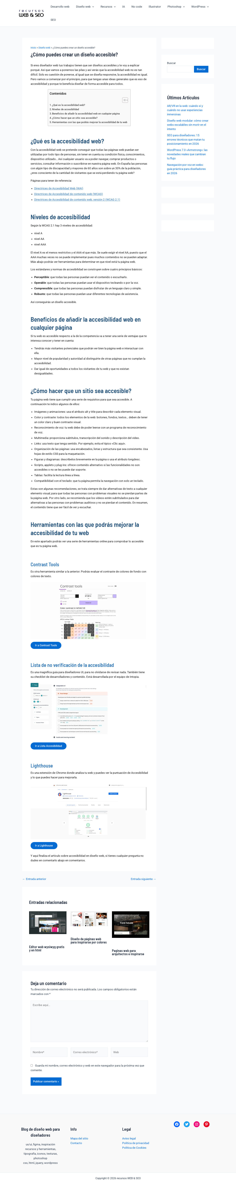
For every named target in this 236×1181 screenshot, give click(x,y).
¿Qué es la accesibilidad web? (68, 92)
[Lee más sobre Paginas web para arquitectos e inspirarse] (130, 912)
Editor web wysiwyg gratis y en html (46, 936)
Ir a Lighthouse (44, 833)
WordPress (194, 6)
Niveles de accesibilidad (65, 96)
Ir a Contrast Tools (46, 632)
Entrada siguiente (143, 867)
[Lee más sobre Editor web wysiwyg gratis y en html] (47, 910)
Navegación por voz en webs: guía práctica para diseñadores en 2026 (186, 156)
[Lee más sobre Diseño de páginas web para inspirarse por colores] (89, 907)
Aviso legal (129, 1127)
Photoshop (171, 6)
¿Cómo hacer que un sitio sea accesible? (75, 104)
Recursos (107, 6)
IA (122, 6)
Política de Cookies (134, 1136)
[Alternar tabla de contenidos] (123, 87)
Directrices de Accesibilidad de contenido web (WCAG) (68, 181)
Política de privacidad (135, 1131)
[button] (93, 6)
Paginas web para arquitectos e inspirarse (128, 940)
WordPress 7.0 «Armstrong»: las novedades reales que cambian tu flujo (187, 141)
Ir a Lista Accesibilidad (49, 733)
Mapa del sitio (79, 1127)
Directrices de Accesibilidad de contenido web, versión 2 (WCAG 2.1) (77, 186)
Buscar (171, 50)
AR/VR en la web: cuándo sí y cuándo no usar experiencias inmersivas (185, 97)
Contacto (76, 1131)
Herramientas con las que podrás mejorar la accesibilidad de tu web (89, 109)
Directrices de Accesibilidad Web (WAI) (58, 175)
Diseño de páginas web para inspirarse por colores (89, 929)
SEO (212, 6)
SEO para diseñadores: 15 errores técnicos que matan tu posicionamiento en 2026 (186, 126)
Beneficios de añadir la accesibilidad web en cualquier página (86, 100)
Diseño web (86, 6)
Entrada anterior (34, 867)
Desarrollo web (61, 6)
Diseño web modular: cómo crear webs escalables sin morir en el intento (187, 112)
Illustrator (151, 6)
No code (134, 6)
